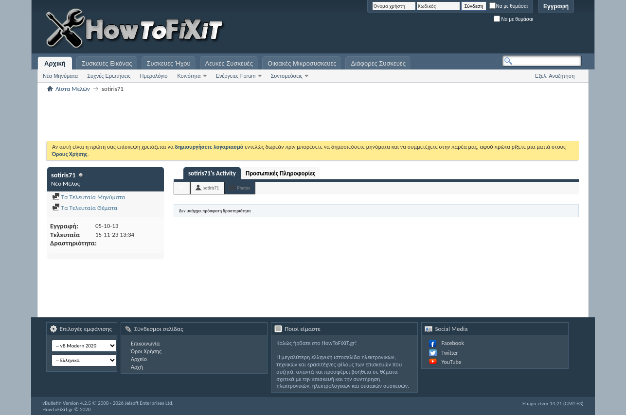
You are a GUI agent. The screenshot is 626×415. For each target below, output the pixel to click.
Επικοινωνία (145, 343)
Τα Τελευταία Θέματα (84, 207)
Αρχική (55, 63)
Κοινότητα (188, 76)
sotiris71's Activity (212, 173)
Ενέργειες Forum (236, 76)
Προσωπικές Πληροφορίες (280, 173)
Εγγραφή (556, 6)
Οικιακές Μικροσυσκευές (302, 63)
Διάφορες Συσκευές (378, 63)
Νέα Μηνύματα (60, 76)
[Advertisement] (460, 29)
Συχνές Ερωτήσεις (108, 76)
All (182, 187)
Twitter (449, 352)
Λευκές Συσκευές (229, 63)
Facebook (452, 343)
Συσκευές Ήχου (169, 63)
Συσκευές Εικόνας (107, 63)
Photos (243, 187)
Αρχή (137, 366)
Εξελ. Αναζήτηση (554, 76)
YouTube (451, 362)
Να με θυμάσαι (508, 6)
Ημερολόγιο (154, 76)
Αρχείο (139, 359)
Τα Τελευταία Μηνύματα (88, 197)
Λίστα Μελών (72, 88)
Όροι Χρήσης (146, 351)
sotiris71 (211, 187)
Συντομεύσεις (287, 76)
